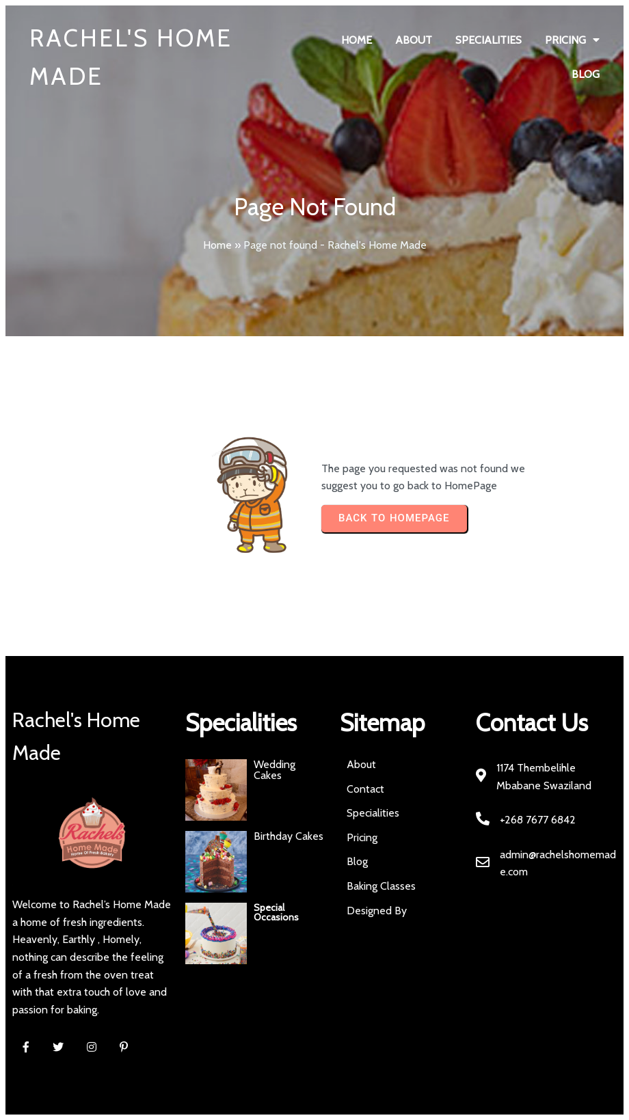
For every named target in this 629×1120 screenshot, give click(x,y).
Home (217, 244)
